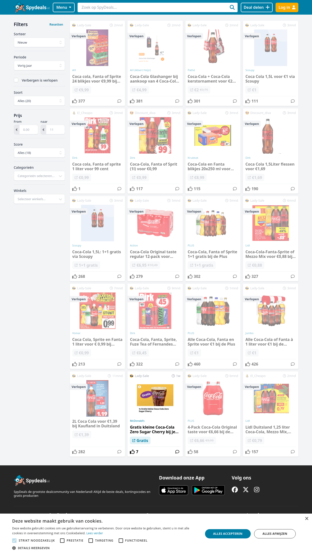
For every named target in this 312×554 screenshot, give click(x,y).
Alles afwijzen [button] (275, 534)
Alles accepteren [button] (228, 534)
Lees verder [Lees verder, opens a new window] (94, 533)
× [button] (306, 519)
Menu (63, 7)
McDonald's (137, 421)
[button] (104, 547)
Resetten (56, 24)
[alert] (156, 534)
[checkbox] (16, 80)
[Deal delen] (257, 7)
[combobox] (39, 176)
